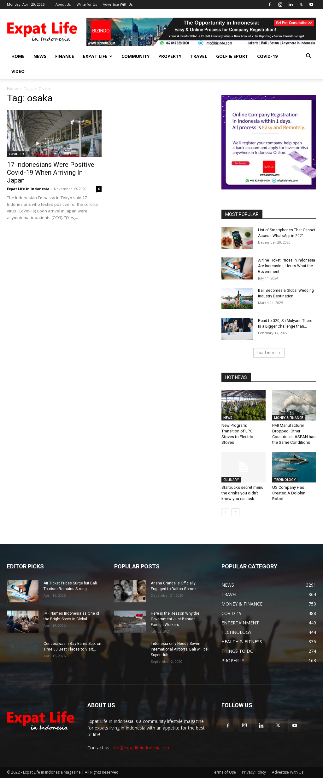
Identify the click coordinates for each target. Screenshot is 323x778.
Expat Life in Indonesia (28, 188)
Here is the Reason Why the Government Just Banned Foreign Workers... (175, 619)
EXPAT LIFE (97, 56)
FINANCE (64, 56)
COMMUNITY (135, 56)
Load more (269, 352)
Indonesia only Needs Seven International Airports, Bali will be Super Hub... (179, 649)
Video (18, 71)
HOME (18, 56)
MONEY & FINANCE (288, 417)
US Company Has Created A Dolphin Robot (288, 493)
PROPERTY (169, 56)
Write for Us (87, 4)
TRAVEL (198, 56)
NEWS (39, 56)
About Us (63, 4)
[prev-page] (225, 512)
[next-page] (235, 512)
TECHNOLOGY (285, 479)
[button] (308, 57)
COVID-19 (267, 56)
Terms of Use (224, 772)
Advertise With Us (117, 4)
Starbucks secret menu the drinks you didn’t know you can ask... (242, 493)
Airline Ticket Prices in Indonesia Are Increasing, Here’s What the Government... (286, 266)
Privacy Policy (254, 772)
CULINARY (231, 479)
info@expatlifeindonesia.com (141, 748)
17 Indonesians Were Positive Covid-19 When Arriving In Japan (50, 172)
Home (12, 88)
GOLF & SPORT (232, 56)
